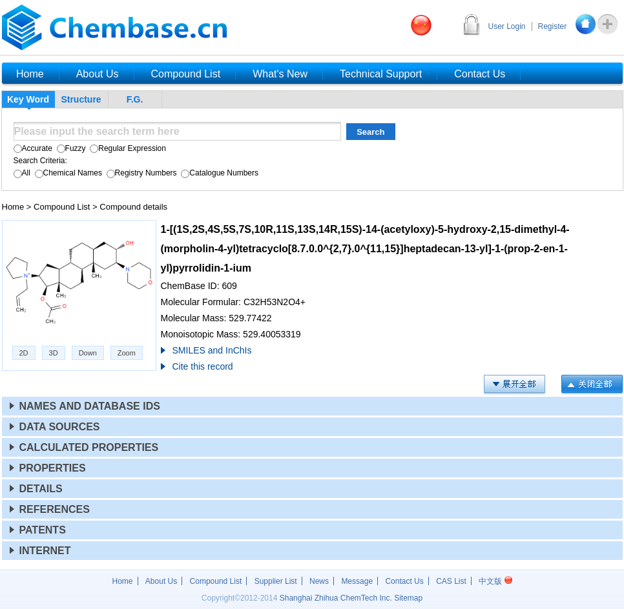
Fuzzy (69, 148)
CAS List (451, 581)
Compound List (62, 207)
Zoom (127, 353)
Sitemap (408, 598)
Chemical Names (67, 172)
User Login (507, 26)
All (22, 172)
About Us (161, 581)
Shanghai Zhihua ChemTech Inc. (336, 598)
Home (13, 207)
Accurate (33, 148)
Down (88, 353)
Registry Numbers (140, 172)
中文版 (495, 581)
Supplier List (276, 581)
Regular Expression (127, 148)
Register (552, 26)
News (319, 581)
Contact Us (404, 581)
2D (23, 353)
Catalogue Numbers (218, 172)
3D (53, 353)
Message (357, 581)
